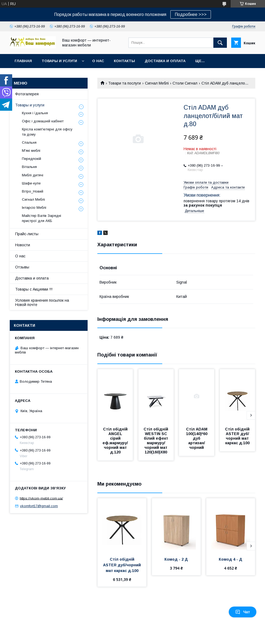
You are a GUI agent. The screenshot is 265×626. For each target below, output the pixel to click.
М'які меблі (31, 151)
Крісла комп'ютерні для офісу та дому (47, 131)
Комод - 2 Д (176, 559)
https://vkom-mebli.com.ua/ (41, 498)
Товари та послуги (124, 83)
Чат (242, 612)
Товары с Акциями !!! (33, 289)
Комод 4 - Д (230, 559)
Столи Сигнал (185, 83)
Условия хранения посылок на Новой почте (42, 302)
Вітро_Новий (32, 191)
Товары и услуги (59, 61)
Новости (22, 245)
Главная (23, 61)
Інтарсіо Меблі (34, 208)
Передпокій (31, 159)
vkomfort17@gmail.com (39, 506)
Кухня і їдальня (35, 113)
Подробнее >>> (191, 14)
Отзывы (22, 267)
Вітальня (29, 167)
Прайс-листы (26, 234)
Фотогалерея (27, 94)
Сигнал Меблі (157, 83)
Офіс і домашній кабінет (43, 121)
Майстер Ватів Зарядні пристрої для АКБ (41, 218)
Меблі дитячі (32, 175)
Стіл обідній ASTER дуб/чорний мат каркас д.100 (238, 436)
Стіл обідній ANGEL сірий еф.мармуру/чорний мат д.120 (115, 440)
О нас (98, 61)
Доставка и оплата (165, 61)
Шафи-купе (31, 183)
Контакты (124, 61)
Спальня (29, 142)
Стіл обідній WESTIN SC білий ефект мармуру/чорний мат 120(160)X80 (156, 440)
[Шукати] (220, 43)
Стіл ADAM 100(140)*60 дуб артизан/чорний (197, 438)
